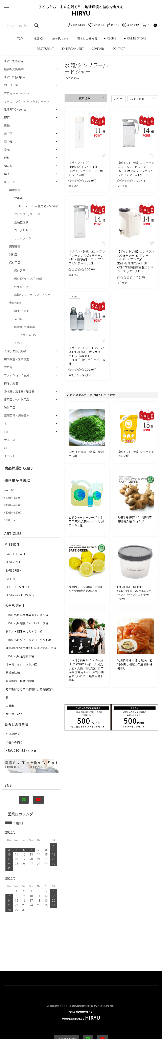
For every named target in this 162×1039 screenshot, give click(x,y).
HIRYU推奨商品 (13, 61)
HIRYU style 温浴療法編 (20, 656)
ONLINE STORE (138, 38)
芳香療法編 (13, 673)
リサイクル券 (22, 238)
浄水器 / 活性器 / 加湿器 (19, 391)
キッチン (9, 182)
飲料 (7, 158)
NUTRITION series (15, 109)
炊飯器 (18, 198)
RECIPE (113, 38)
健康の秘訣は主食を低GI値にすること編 (31, 648)
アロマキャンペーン (16, 93)
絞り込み (84, 98)
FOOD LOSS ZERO (17, 587)
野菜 (7, 117)
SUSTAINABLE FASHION (20, 595)
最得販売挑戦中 (14, 69)
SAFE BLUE (12, 579)
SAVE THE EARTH (16, 554)
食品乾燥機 (21, 222)
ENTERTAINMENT (73, 49)
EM (6, 432)
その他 (18, 343)
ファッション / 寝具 (16, 375)
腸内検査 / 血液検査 (16, 359)
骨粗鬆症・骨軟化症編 (20, 681)
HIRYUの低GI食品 (14, 77)
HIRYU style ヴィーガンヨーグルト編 (28, 640)
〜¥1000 (9, 490)
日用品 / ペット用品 (16, 399)
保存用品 (14, 262)
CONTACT (118, 49)
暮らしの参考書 (88, 38)
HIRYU (81, 1015)
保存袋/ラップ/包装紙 (28, 279)
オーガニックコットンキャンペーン (26, 101)
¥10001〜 (9, 520)
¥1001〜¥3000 (12, 498)
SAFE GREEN (13, 570)
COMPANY (98, 49)
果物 (7, 125)
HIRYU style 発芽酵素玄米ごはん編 (27, 615)
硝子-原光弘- (22, 311)
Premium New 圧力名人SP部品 (38, 206)
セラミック (21, 287)
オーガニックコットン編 (21, 664)
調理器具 (14, 246)
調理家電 (14, 190)
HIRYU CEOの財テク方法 (21, 750)
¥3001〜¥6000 (12, 505)
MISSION (39, 38)
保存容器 (19, 270)
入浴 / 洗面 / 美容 (15, 351)
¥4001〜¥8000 (12, 513)
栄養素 (10, 706)
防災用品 (9, 407)
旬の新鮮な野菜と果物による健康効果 (30, 689)
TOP (21, 38)
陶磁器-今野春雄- (25, 327)
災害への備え (14, 742)
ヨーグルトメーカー (27, 230)
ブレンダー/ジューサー (28, 214)
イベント (9, 456)
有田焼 (18, 319)
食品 (7, 150)
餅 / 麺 (8, 142)
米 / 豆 (8, 134)
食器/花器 (15, 303)
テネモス (9, 440)
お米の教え (13, 734)
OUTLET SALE (13, 85)
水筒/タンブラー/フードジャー (33, 295)
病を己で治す (60, 38)
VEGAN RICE (13, 562)
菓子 (7, 174)
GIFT (7, 448)
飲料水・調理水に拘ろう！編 (24, 631)
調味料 (8, 166)
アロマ (8, 367)
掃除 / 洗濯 (11, 383)
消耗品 (13, 254)
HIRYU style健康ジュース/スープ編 (27, 623)
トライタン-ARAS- (25, 335)
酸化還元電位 (14, 714)
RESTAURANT (45, 49)
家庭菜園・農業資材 (16, 415)
